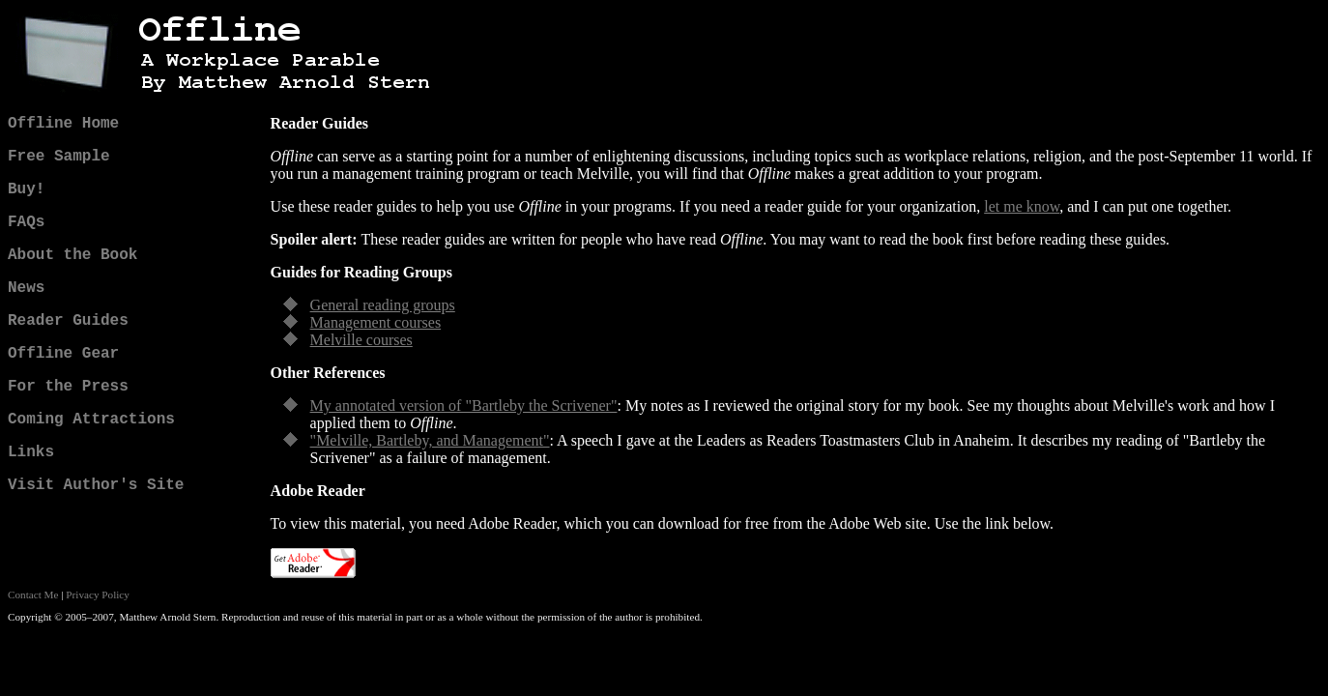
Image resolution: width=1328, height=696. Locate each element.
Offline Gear (63, 353)
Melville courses (361, 340)
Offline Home (63, 123)
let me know (1021, 206)
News (26, 288)
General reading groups (382, 305)
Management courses (376, 322)
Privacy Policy (98, 594)
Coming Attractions (91, 419)
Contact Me (33, 594)
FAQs (26, 222)
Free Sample (59, 156)
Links (31, 452)
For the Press (68, 386)
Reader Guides (68, 321)
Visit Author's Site (96, 485)
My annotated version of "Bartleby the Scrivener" (464, 405)
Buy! (26, 189)
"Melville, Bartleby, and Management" (430, 440)
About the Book (72, 255)
